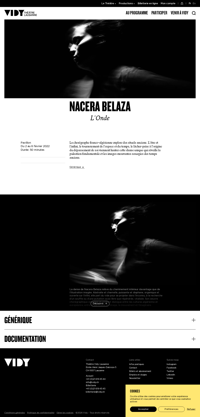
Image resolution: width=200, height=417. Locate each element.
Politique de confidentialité (40, 413)
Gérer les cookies (65, 413)
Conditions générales (14, 413)
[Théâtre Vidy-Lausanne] (20, 13)
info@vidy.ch (92, 382)
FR (190, 3)
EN (194, 3)
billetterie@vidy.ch (95, 392)
